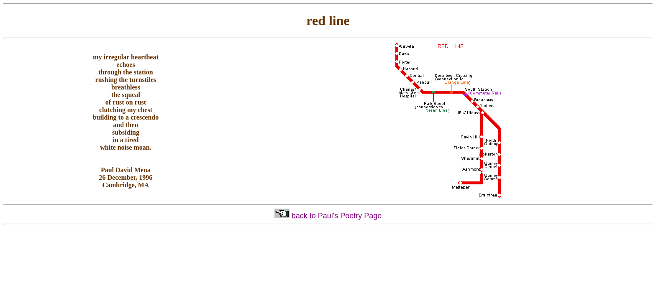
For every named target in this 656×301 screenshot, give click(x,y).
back (300, 216)
